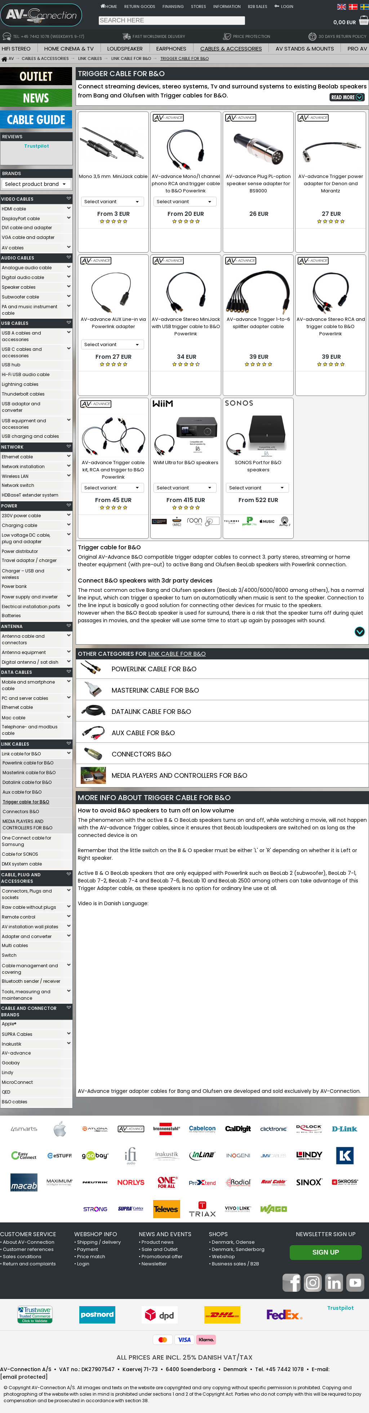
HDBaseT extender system (30, 493)
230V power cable (21, 514)
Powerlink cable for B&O (28, 761)
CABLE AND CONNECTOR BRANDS (29, 1009)
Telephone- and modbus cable (30, 728)
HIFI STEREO (16, 48)
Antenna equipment (24, 650)
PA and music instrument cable (29, 308)
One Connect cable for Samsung (26, 839)
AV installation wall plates (30, 925)
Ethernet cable (17, 455)
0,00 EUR (344, 22)
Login (287, 6)
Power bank (14, 584)
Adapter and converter (27, 935)
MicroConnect (17, 1080)
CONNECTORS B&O (141, 724)
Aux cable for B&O (22, 790)
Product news (158, 1240)
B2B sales (257, 6)
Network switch (18, 483)
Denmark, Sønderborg (238, 1247)
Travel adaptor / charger (29, 558)
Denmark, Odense (233, 1240)
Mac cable (13, 716)
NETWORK (12, 445)
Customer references (28, 1247)
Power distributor (20, 549)
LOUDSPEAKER (125, 48)
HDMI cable (14, 207)
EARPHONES (171, 48)
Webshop (223, 1254)
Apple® (9, 1022)
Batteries (11, 614)
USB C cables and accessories (22, 350)
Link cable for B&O (21, 752)
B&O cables (14, 1100)
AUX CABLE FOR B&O (143, 703)
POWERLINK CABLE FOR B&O (154, 639)
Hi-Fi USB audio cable (25, 373)
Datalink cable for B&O (27, 780)
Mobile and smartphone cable (28, 683)
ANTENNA (12, 625)
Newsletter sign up (326, 1232)
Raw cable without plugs (29, 905)
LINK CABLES (15, 742)
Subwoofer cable (20, 295)
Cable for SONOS (20, 852)
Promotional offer (162, 1254)
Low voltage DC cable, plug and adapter (26, 536)
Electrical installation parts (31, 605)
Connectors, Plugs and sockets (27, 892)
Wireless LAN (15, 474)
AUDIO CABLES (17, 256)
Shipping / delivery (99, 1240)
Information (227, 6)
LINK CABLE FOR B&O (177, 624)
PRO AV (357, 48)
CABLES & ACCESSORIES (231, 48)
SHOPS (218, 1232)
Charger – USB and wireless (23, 572)
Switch (9, 953)
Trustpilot (36, 146)
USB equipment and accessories (24, 422)
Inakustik (11, 1042)
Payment (87, 1247)
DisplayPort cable (21, 217)
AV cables (13, 246)
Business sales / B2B (235, 1262)
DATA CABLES (16, 670)
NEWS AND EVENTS (165, 1232)
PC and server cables (25, 696)
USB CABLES (14, 321)
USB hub (11, 363)
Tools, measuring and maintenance (26, 993)
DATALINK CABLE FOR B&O (151, 681)
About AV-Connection (28, 1240)
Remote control (18, 915)
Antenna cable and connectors (23, 637)
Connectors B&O (21, 810)
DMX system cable (22, 862)
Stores (198, 6)
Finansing (173, 6)
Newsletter (154, 1262)
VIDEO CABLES (17, 197)
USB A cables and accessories (21, 334)
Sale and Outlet (160, 1247)
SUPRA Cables (17, 1032)
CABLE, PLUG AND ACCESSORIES (21, 876)
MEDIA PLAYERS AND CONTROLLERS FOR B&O (27, 822)
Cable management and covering (30, 967)
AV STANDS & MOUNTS (305, 48)
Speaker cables (19, 285)
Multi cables (15, 944)
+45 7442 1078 (285, 1367)
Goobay (11, 1061)
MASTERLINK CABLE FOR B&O (155, 660)
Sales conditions (22, 1254)
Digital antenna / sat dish (30, 660)
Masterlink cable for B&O (29, 771)
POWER (9, 504)
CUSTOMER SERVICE (28, 1232)
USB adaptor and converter (21, 405)
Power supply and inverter (30, 595)
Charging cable (19, 523)
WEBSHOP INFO (95, 1232)
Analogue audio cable (27, 266)
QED (6, 1090)
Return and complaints (29, 1262)
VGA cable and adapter (28, 235)
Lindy (7, 1071)
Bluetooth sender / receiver (31, 979)
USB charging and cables (30, 434)
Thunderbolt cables (23, 392)
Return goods (139, 6)
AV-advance (16, 1051)
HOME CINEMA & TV (69, 48)
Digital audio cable (23, 275)
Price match (91, 1254)
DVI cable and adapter (27, 226)
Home (111, 6)
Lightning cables (20, 382)
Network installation (23, 465)
